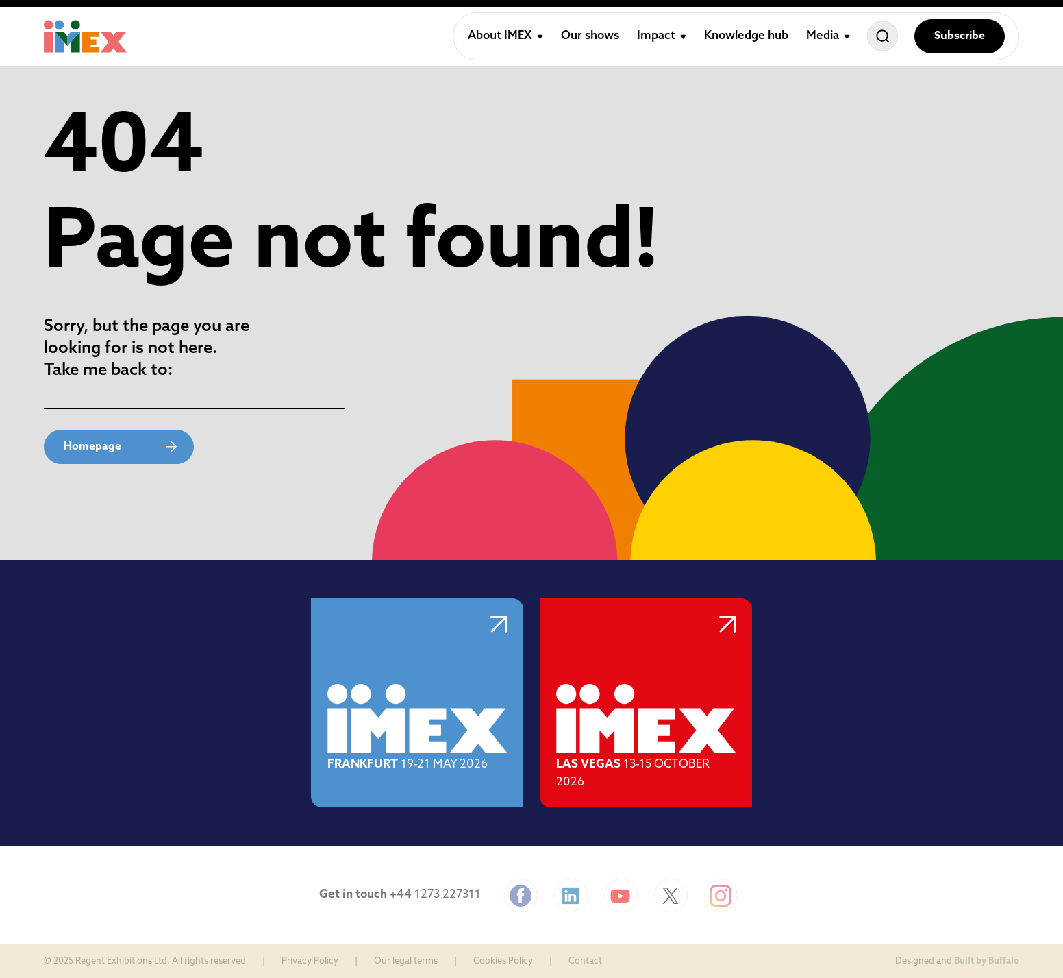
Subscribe (959, 36)
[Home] (85, 36)
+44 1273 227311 (435, 895)
